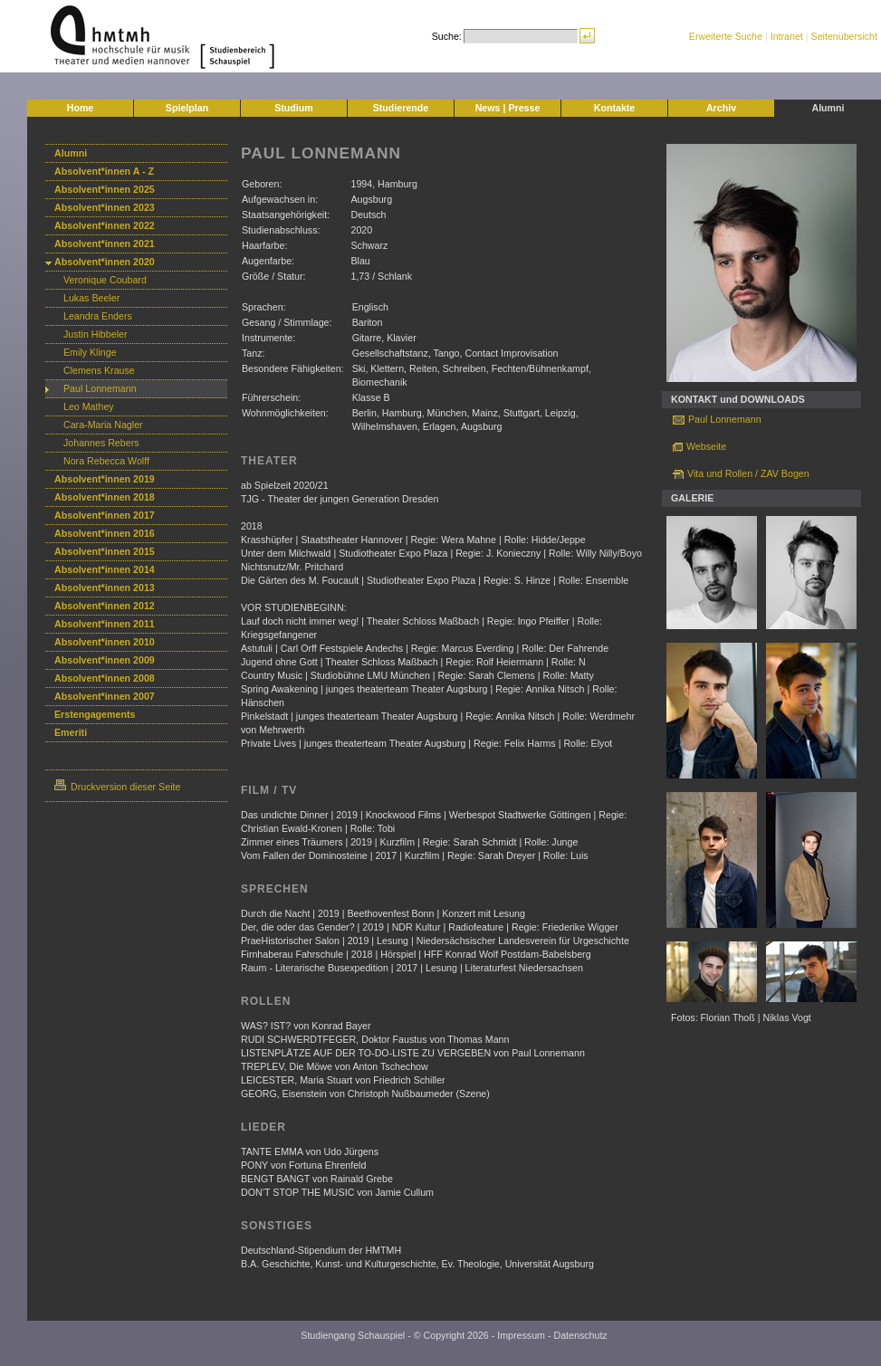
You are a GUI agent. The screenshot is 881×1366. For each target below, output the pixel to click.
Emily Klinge (90, 352)
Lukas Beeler (91, 297)
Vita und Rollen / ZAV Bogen (748, 473)
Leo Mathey (88, 406)
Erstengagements (94, 714)
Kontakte (615, 107)
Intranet (787, 36)
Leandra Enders (97, 315)
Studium (293, 107)
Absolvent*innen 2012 (104, 605)
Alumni (827, 107)
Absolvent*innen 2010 (104, 641)
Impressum (521, 1335)
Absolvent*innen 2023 (104, 207)
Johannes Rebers (101, 442)
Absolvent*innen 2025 (104, 189)
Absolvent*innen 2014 (104, 569)
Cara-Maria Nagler (103, 424)
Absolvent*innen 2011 (104, 623)
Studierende (401, 107)
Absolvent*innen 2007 (104, 696)
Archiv (721, 107)
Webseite (706, 446)
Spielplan (187, 107)
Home (80, 107)
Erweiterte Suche (725, 36)
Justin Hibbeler (95, 334)
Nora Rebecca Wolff (106, 460)
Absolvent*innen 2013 (104, 587)
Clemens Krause (99, 370)
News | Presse (508, 107)
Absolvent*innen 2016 (104, 533)
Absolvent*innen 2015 (104, 551)
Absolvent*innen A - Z (104, 171)
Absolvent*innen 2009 (104, 659)
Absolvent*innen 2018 (104, 497)
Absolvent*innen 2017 (104, 515)
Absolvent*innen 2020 (104, 261)
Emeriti (70, 732)
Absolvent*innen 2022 (104, 225)
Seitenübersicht (844, 36)
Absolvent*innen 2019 (104, 478)
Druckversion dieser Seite (117, 786)
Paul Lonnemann (100, 388)
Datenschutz (580, 1335)
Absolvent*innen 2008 (104, 678)
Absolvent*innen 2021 (104, 243)
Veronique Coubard (105, 279)
